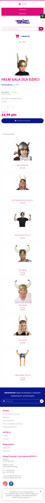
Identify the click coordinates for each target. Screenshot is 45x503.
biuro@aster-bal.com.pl (14, 478)
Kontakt (5, 436)
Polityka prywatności (9, 427)
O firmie (5, 439)
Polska (4, 17)
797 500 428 (10, 472)
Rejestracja (22, 13)
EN (25, 4)
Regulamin (6, 417)
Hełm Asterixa (22, 340)
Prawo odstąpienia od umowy (13, 424)
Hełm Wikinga (22, 270)
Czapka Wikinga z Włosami (22, 375)
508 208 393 (10, 470)
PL (23, 4)
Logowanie (22, 9)
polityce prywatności (24, 497)
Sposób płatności (8, 421)
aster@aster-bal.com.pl (14, 476)
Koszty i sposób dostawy (11, 414)
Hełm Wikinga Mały (22, 165)
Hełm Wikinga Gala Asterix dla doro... (22, 200)
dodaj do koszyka (23, 121)
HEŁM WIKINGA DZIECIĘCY (22, 235)
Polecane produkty (8, 134)
